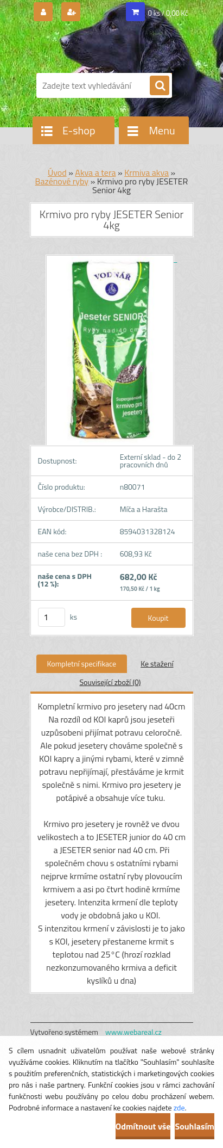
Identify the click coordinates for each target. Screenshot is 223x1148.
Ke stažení (157, 663)
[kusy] (51, 617)
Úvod (57, 172)
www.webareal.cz (133, 1032)
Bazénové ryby (62, 181)
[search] (159, 86)
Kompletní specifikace (82, 663)
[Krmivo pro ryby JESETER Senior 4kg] (111, 258)
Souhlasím (194, 1126)
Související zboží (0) (110, 682)
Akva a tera (95, 172)
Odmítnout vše (143, 1126)
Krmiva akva (146, 172)
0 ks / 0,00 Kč (168, 13)
